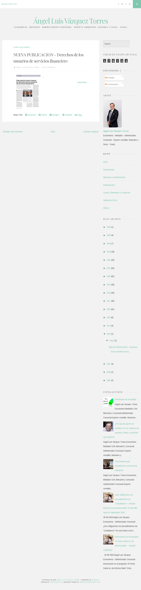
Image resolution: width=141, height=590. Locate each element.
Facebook (30, 114)
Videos (106, 207)
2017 (109, 300)
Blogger (95, 580)
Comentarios (111, 84)
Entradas (109, 77)
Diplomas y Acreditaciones (114, 177)
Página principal (9, 4)
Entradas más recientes (13, 131)
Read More (82, 82)
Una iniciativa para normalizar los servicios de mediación (126, 466)
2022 (109, 259)
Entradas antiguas (91, 131)
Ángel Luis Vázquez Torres (70, 20)
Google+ (55, 114)
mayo (111, 340)
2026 (109, 227)
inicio (105, 161)
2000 (109, 380)
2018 (109, 292)
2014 (109, 325)
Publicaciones (21, 47)
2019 (109, 284)
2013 (109, 333)
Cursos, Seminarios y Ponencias (116, 192)
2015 (109, 317)
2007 (109, 363)
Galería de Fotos (110, 200)
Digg (78, 114)
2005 (109, 372)
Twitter (43, 114)
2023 (109, 251)
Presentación (108, 169)
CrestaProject (56, 582)
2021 (109, 268)
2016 (109, 309)
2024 (109, 243)
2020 (109, 276)
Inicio (53, 131)
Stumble (67, 114)
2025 (109, 235)
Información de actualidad (125, 399)
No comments (50, 67)
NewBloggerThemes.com (90, 582)
